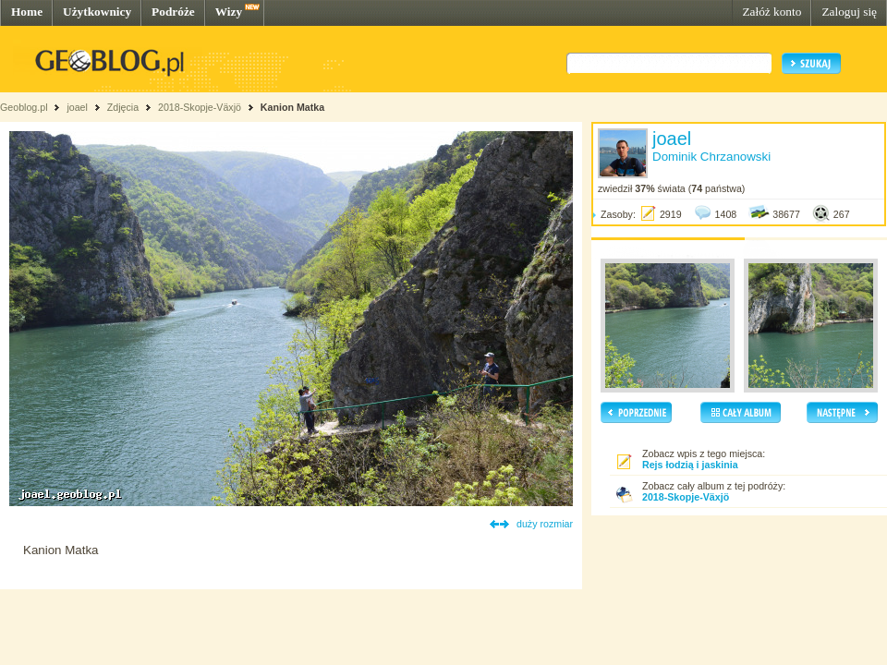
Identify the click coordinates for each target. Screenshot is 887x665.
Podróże (173, 11)
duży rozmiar (544, 523)
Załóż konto (771, 11)
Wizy (228, 11)
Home (27, 11)
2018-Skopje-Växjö (199, 107)
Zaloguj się (849, 11)
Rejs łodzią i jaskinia (690, 464)
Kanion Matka (292, 107)
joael (77, 107)
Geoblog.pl (24, 107)
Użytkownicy (97, 11)
